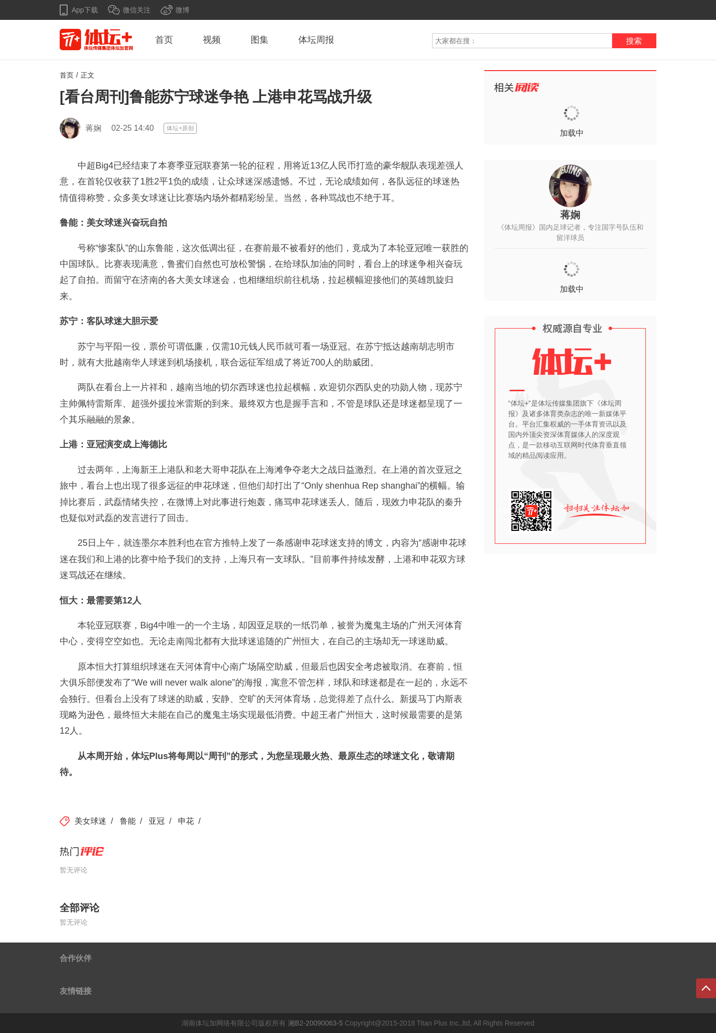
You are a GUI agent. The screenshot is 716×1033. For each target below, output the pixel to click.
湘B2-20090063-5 (315, 1023)
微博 (182, 10)
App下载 (85, 10)
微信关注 (137, 10)
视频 (212, 40)
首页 (164, 40)
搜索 (634, 41)
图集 (259, 40)
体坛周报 (316, 40)
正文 (87, 75)
